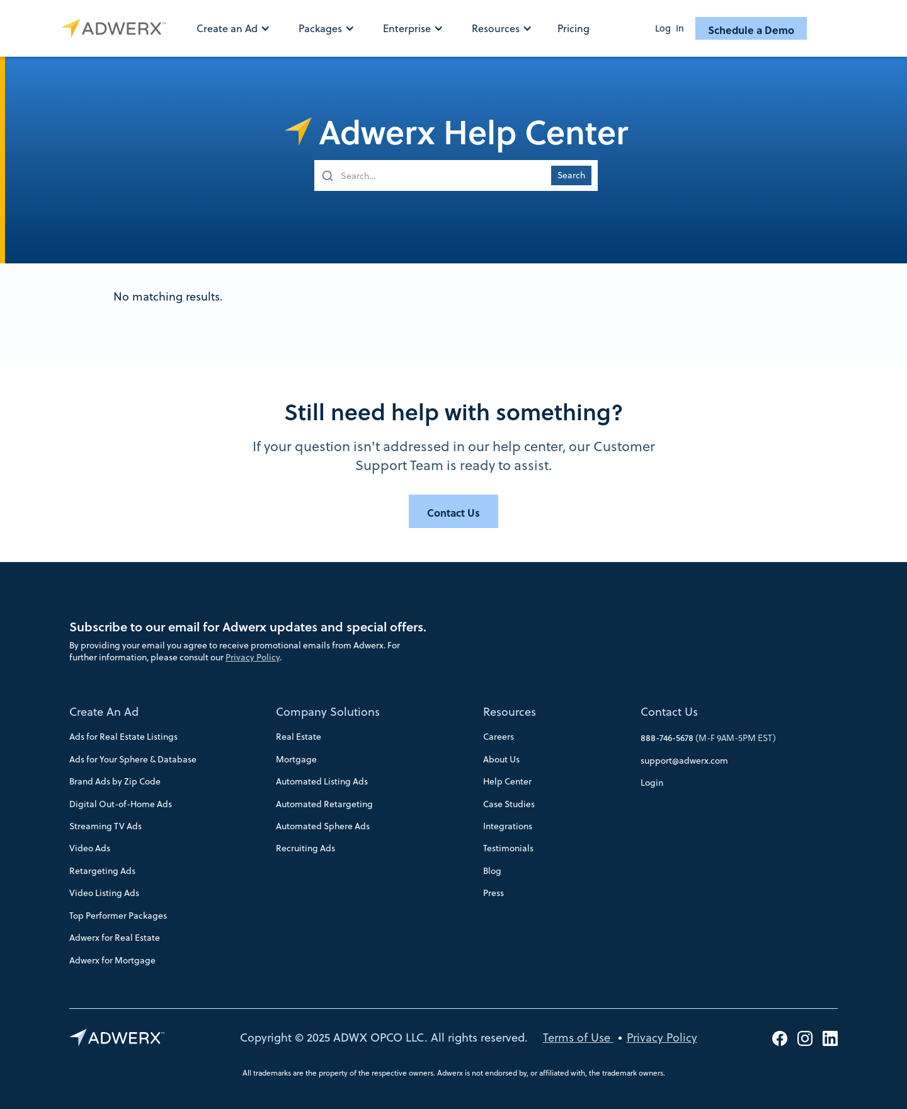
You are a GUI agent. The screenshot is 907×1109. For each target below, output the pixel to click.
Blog (492, 871)
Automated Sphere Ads (323, 826)
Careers (498, 736)
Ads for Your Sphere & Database (133, 759)
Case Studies (509, 804)
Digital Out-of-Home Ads (120, 804)
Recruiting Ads (305, 848)
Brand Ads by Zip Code (115, 781)
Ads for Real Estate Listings (123, 736)
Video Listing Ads (104, 893)
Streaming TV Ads (105, 826)
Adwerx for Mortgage (112, 960)
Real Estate (298, 736)
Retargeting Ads (102, 871)
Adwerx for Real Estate (114, 937)
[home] (116, 28)
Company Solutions (328, 712)
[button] (240, 28)
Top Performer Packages (118, 915)
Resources (509, 712)
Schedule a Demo (751, 29)
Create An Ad (104, 712)
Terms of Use (578, 1037)
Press (493, 893)
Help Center (507, 781)
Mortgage (296, 759)
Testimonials (508, 848)
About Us (501, 759)
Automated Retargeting (324, 804)
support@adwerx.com (684, 760)
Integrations (507, 826)
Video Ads (89, 848)
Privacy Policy (252, 657)
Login (652, 782)
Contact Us (669, 712)
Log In (669, 28)
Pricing (573, 28)
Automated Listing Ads (322, 781)
